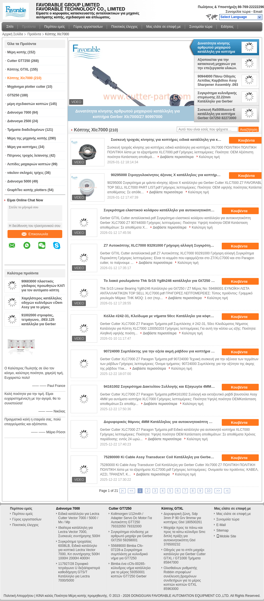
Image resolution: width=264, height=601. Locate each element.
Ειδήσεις (227, 27)
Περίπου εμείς (54, 27)
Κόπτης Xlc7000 (20, 78)
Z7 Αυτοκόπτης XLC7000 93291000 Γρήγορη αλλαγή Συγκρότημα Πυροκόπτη (161, 245)
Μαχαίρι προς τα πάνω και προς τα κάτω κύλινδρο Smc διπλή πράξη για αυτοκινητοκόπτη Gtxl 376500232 (185, 536)
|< (122, 491)
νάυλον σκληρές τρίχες (25, 173)
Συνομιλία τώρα (238, 12)
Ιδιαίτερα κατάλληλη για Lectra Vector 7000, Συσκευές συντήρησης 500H (79, 532)
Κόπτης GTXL (18, 69)
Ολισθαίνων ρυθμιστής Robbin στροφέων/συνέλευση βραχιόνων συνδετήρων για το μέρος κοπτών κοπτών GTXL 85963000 (182, 578)
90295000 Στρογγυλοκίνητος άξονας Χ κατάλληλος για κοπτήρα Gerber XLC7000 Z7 (168, 175)
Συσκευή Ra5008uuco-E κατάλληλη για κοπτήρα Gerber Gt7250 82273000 (217, 114)
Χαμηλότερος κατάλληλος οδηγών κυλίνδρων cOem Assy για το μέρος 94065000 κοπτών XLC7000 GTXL (42, 307)
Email (257, 12)
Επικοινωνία (35, 234)
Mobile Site (226, 536)
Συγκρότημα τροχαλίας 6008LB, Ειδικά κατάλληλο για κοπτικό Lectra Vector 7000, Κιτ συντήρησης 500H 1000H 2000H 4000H (79, 550)
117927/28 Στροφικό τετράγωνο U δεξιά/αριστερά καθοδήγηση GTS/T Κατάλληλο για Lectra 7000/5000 (79, 572)
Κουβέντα (243, 211)
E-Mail (221, 525)
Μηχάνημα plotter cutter (26, 87)
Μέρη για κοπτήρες (22, 147)
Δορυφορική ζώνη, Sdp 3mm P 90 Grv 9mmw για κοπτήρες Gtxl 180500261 (183, 518)
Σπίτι (9, 27)
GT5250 (13, 95)
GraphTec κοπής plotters (27, 190)
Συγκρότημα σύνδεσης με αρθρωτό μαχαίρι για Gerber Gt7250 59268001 (132, 536)
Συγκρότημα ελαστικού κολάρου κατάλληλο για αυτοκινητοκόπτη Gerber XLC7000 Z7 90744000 (161, 210)
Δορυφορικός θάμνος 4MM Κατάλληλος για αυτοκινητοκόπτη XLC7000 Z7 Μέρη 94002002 (161, 422)
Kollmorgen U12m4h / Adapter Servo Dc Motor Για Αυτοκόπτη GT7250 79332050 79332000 (131, 520)
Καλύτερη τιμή (209, 157)
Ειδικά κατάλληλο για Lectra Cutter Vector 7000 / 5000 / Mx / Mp (78, 518)
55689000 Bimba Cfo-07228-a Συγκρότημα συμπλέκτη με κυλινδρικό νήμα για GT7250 (129, 552)
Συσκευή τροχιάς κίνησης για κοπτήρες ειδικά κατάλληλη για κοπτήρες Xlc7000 (168, 139)
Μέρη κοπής (17, 52)
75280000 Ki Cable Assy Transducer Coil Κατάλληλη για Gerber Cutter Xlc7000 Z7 (161, 457)
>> (218, 491)
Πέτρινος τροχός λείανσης (27, 155)
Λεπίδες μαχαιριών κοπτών (29, 164)
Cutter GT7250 (18, 61)
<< (131, 491)
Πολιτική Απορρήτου (18, 596)
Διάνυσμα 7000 (19, 112)
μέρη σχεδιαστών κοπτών (27, 104)
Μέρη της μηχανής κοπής (27, 138)
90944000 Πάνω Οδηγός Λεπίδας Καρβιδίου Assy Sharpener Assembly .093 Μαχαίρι (218, 80)
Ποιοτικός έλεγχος (124, 27)
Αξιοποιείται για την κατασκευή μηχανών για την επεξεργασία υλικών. (217, 64)
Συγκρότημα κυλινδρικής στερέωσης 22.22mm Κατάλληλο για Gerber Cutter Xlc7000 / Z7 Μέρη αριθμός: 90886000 (217, 97)
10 (208, 491)
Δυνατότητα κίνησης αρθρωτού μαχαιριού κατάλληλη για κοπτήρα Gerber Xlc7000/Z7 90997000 (216, 47)
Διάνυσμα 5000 (19, 181)
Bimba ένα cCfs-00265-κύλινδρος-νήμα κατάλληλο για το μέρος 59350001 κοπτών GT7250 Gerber (131, 570)
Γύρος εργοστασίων (88, 27)
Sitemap (222, 530)
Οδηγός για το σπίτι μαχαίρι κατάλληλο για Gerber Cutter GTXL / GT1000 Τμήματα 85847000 (185, 556)
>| (227, 491)
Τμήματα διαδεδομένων (25, 130)
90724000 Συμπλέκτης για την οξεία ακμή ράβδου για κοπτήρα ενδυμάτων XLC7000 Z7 (161, 351)
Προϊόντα (29, 27)
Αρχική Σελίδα (12, 34)
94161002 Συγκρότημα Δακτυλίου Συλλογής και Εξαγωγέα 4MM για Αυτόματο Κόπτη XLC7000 (161, 386)
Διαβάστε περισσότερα (177, 157)
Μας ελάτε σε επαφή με (163, 27)
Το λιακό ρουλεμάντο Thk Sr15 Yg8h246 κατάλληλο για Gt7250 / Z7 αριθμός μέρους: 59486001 (161, 281)
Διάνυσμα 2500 (19, 121)
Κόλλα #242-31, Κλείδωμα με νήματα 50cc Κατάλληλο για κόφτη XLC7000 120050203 (161, 316)
